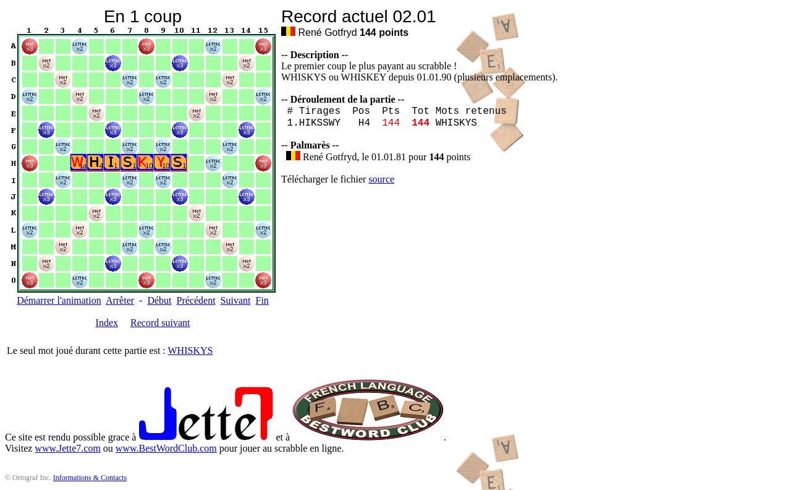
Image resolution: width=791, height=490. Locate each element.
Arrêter (120, 300)
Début (159, 300)
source (381, 179)
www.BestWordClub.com (166, 448)
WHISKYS (190, 350)
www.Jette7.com (68, 448)
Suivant (236, 300)
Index (107, 322)
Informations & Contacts (90, 477)
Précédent (196, 300)
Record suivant (160, 322)
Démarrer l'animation (59, 300)
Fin (261, 300)
